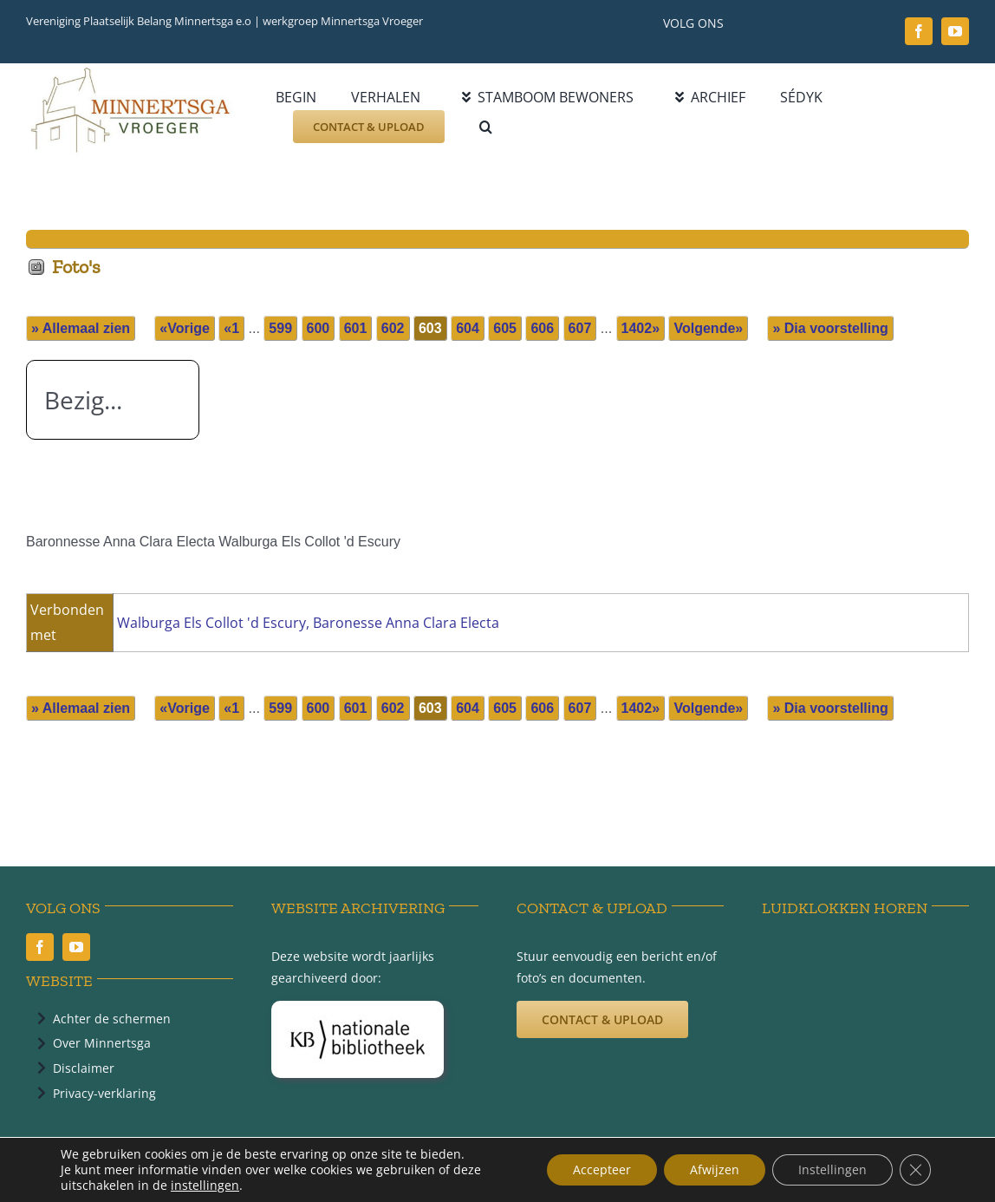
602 (393, 328)
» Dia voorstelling (830, 328)
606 (542, 328)
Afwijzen (714, 1169)
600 (318, 328)
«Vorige (184, 328)
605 (505, 328)
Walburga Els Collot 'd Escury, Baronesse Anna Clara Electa (308, 622)
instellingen (205, 1185)
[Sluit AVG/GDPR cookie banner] (915, 1170)
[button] (485, 126)
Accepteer (602, 1169)
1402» (640, 328)
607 (580, 328)
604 (467, 328)
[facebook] (919, 31)
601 (355, 328)
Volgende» (708, 328)
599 (280, 328)
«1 (231, 328)
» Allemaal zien (80, 328)
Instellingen (832, 1169)
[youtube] (955, 31)
